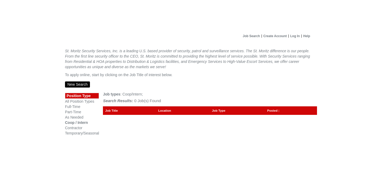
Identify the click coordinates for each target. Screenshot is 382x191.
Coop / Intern (76, 122)
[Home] (191, 16)
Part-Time (73, 112)
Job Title (111, 110)
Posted (273, 110)
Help (306, 36)
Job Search (251, 36)
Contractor (73, 128)
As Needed (74, 117)
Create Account (275, 36)
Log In (295, 36)
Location (164, 110)
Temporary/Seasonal (82, 133)
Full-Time (72, 107)
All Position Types (79, 101)
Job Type (218, 110)
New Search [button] (77, 84)
